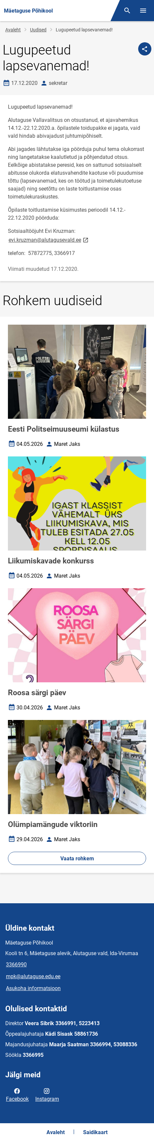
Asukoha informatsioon (33, 988)
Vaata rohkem (77, 858)
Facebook (17, 1094)
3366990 (16, 964)
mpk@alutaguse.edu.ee (33, 976)
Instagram (47, 1094)
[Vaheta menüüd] (143, 11)
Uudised (38, 29)
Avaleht (13, 29)
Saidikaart (95, 1132)
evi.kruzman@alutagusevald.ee (49, 239)
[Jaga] (144, 48)
